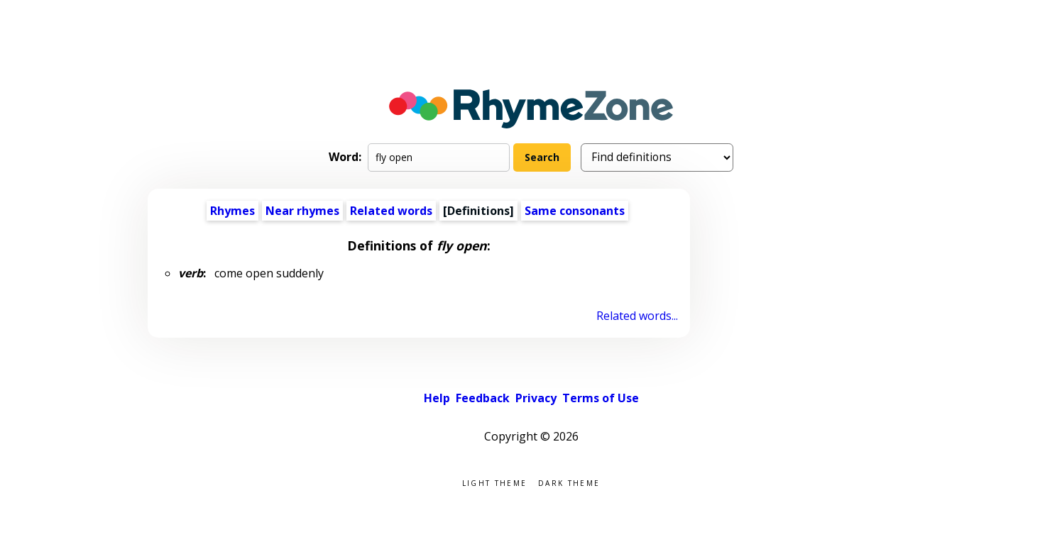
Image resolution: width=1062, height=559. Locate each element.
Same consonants (575, 210)
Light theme (494, 482)
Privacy (536, 398)
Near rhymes (302, 210)
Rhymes (232, 210)
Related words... (637, 315)
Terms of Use (600, 398)
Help (437, 398)
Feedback (483, 398)
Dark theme (569, 482)
